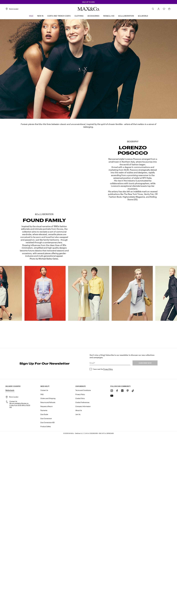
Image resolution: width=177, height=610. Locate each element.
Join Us (77, 589)
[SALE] (31, 16)
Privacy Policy (108, 543)
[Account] (158, 9)
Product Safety (45, 601)
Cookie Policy (80, 573)
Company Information (83, 581)
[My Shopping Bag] (169, 9)
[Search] (153, 9)
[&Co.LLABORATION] (126, 16)
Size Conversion (46, 593)
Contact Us (44, 565)
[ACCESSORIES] (93, 16)
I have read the (103, 544)
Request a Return (46, 581)
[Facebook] (117, 565)
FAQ (41, 569)
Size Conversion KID (47, 597)
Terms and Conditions (83, 565)
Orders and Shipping (47, 573)
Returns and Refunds (47, 577)
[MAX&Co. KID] (108, 16)
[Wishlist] (164, 9)
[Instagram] (111, 565)
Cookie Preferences (82, 577)
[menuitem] (31, 16)
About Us (78, 585)
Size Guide (44, 589)
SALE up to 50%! (88, 2)
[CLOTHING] (79, 16)
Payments (43, 585)
